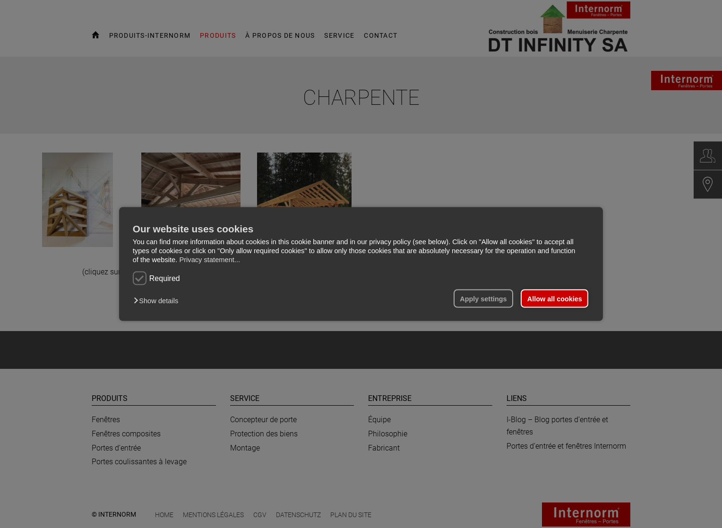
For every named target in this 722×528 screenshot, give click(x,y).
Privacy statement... (209, 260)
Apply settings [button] (483, 298)
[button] (158, 300)
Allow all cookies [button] (554, 298)
